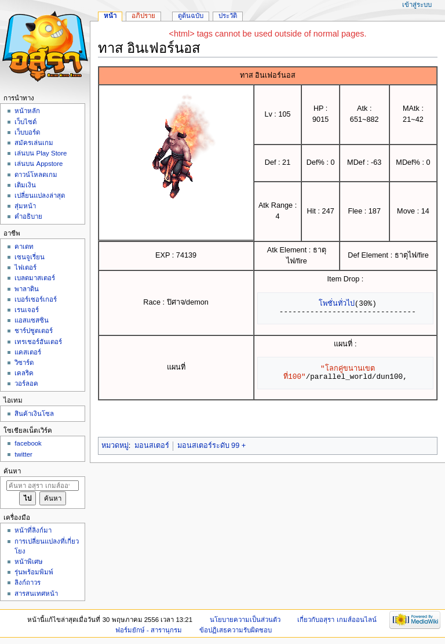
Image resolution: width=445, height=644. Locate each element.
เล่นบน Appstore (38, 163)
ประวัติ (227, 15)
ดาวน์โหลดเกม (35, 174)
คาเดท (24, 246)
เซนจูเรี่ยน (29, 257)
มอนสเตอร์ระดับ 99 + (211, 446)
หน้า (110, 15)
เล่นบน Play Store (40, 153)
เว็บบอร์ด (27, 132)
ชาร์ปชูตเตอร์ (33, 330)
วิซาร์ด (24, 362)
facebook (27, 443)
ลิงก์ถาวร (27, 582)
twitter (23, 454)
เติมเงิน (25, 185)
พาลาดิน (26, 288)
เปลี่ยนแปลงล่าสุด (39, 195)
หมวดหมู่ (115, 446)
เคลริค (24, 373)
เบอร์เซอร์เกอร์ (35, 299)
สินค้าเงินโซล (34, 413)
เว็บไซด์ (25, 121)
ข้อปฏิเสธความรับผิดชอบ (235, 630)
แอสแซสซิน (31, 320)
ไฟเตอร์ (25, 267)
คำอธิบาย (28, 216)
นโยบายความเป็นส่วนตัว (245, 619)
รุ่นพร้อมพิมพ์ (33, 572)
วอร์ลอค (26, 383)
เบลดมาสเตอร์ (34, 277)
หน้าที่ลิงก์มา (33, 530)
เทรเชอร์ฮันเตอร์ (38, 341)
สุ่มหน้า (25, 205)
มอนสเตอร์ (151, 446)
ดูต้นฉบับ (190, 15)
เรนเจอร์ (26, 309)
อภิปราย (143, 15)
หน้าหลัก (27, 110)
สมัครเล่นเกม (33, 142)
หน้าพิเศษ (28, 561)
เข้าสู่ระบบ (417, 4)
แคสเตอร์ (27, 352)
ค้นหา (12, 471)
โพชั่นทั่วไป (337, 303)
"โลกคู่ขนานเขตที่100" (328, 372)
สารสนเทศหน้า (36, 593)
